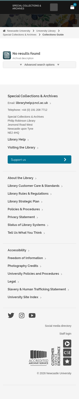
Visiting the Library (21, 147)
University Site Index (23, 297)
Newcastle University (18, 30)
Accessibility (17, 250)
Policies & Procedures (24, 209)
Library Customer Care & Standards (33, 186)
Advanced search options (39, 64)
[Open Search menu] (54, 7)
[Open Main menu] (63, 7)
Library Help (17, 139)
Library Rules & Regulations (28, 193)
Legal (12, 281)
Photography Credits (23, 266)
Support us (18, 159)
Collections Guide (53, 34)
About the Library (20, 178)
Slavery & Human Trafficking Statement (37, 289)
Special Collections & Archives (26, 7)
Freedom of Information (25, 258)
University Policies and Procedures (33, 273)
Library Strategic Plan (23, 201)
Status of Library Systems (26, 225)
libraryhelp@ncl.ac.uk (32, 103)
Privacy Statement (21, 217)
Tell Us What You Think (25, 232)
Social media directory (58, 325)
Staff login (65, 333)
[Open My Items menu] (72, 7)
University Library (45, 30)
